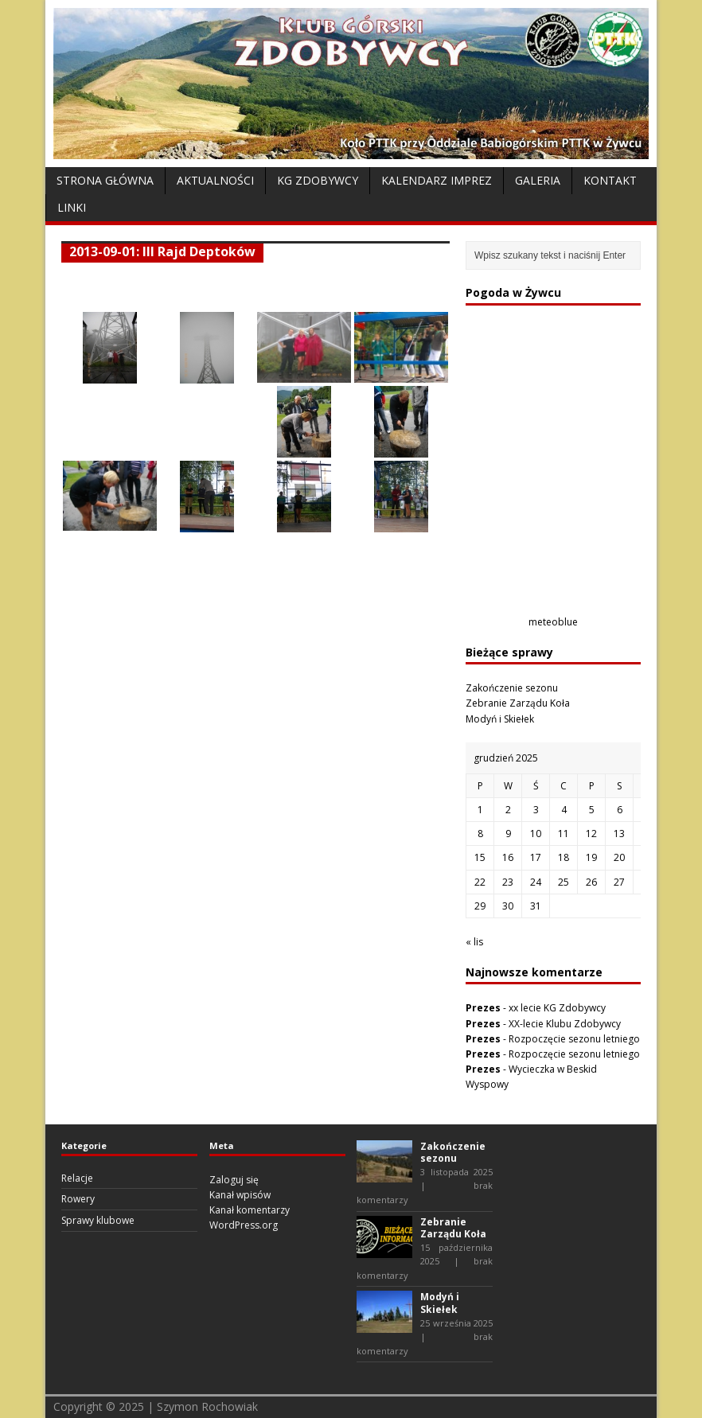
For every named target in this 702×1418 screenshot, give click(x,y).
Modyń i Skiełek (500, 719)
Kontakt (610, 180)
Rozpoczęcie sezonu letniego (574, 1039)
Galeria (537, 180)
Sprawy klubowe (98, 1220)
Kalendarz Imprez (436, 180)
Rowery (78, 1199)
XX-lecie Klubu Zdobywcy (565, 1023)
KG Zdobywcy (317, 180)
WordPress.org (243, 1225)
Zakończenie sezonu (512, 688)
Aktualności (215, 180)
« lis (474, 942)
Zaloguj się (234, 1179)
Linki (71, 207)
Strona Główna (105, 180)
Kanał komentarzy (249, 1210)
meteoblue (553, 622)
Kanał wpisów (240, 1195)
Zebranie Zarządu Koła (518, 703)
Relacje (77, 1178)
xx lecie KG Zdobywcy (557, 1008)
